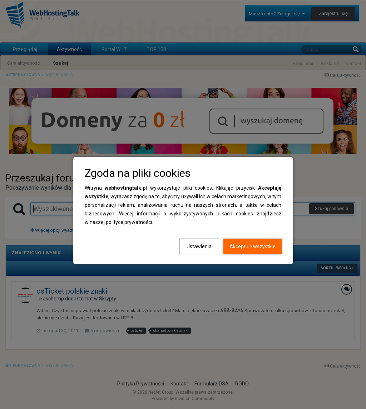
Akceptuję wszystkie (252, 246)
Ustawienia (199, 246)
